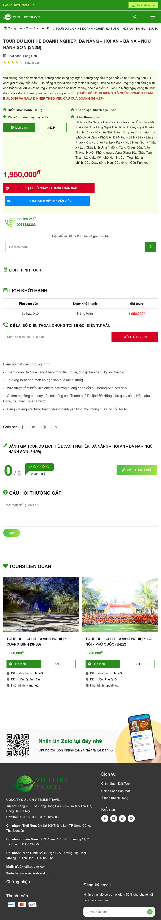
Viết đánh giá (137, 465)
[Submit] (150, 238)
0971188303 (21, 5)
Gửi (12, 527)
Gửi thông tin (134, 329)
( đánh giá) (32, 66)
